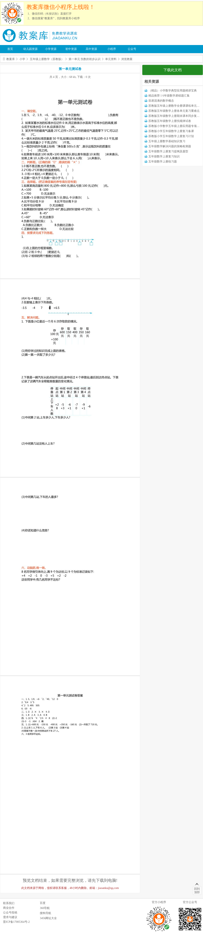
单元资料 (111, 59)
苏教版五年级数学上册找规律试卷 (169, 120)
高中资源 (91, 48)
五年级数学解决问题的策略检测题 (169, 146)
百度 (42, 903)
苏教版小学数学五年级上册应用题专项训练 (175, 126)
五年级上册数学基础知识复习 (166, 141)
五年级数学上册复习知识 (164, 156)
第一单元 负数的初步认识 (85, 59)
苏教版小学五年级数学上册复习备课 (171, 131)
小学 (22, 59)
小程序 (111, 48)
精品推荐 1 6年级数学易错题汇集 (169, 95)
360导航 (45, 908)
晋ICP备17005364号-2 (16, 921)
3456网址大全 (48, 918)
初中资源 (71, 48)
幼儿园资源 (30, 48)
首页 (10, 48)
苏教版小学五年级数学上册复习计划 (171, 136)
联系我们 (8, 903)
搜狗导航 (45, 913)
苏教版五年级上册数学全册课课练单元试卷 (175, 105)
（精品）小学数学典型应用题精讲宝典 (172, 90)
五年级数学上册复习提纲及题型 (168, 151)
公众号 (132, 48)
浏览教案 (127, 59)
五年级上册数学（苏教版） (47, 59)
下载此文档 (172, 70)
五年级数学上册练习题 (162, 161)
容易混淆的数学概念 (161, 100)
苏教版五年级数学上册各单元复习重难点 (174, 110)
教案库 (10, 59)
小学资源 (50, 48)
